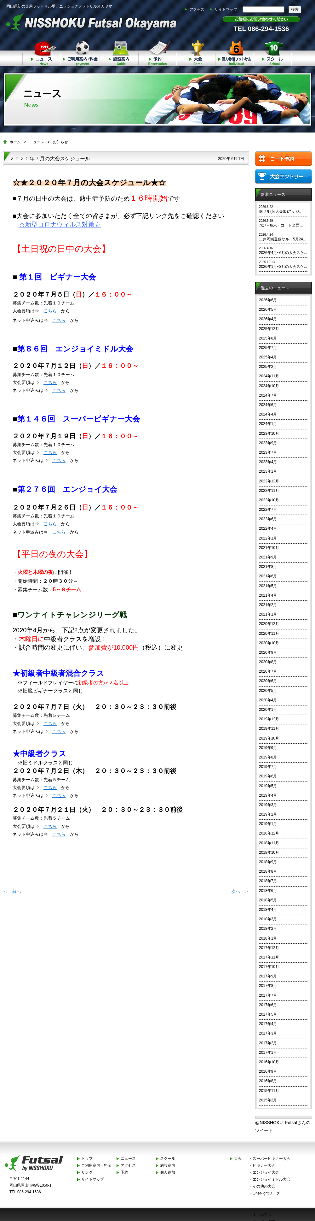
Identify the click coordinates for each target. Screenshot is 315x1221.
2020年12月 (269, 624)
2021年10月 (269, 548)
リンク (87, 1172)
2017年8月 (268, 985)
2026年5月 (268, 309)
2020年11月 (269, 633)
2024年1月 (268, 424)
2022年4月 (268, 528)
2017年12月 (269, 948)
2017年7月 (268, 995)
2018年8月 (268, 871)
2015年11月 (269, 1090)
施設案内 (118, 52)
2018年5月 (268, 900)
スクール (273, 52)
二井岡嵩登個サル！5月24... (282, 239)
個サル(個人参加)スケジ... (280, 211)
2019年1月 (268, 824)
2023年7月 (268, 452)
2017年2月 (268, 1043)
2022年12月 (269, 481)
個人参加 (234, 52)
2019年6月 (268, 776)
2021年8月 (268, 566)
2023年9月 (268, 443)
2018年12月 (269, 833)
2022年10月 (269, 500)
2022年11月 (269, 490)
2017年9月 (268, 976)
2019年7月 (268, 766)
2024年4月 (268, 414)
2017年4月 (268, 1024)
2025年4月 (268, 357)
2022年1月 (268, 538)
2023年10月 (269, 433)
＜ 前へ (12, 891)
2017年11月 (269, 957)
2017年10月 (269, 966)
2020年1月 (268, 709)
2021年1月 (268, 614)
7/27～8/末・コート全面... (281, 225)
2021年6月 (268, 576)
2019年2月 (268, 814)
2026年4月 (268, 319)
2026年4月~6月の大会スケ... (283, 253)
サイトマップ (226, 9)
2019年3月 (268, 805)
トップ (87, 1158)
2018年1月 (268, 938)
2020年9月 (268, 652)
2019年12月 (269, 719)
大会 (195, 52)
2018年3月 (268, 919)
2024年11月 (269, 376)
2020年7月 (268, 671)
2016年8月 (268, 1081)
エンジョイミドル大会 (271, 1179)
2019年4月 (268, 795)
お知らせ (60, 142)
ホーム (15, 142)
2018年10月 (269, 852)
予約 (157, 52)
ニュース (41, 52)
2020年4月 (268, 700)
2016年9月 (268, 1071)
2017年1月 (268, 1052)
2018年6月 (268, 890)
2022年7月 (268, 509)
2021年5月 (268, 586)
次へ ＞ (240, 891)
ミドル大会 (262, 1214)
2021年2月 (268, 605)
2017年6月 (268, 1005)
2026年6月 (268, 300)
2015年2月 (268, 1100)
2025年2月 (268, 366)
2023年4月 (268, 462)
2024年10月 (269, 386)
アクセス (196, 9)
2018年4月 (268, 909)
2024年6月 (268, 405)
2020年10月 (269, 643)
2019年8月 (268, 757)
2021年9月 (268, 557)
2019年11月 (269, 728)
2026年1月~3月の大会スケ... (283, 266)
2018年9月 (268, 862)
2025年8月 (268, 338)
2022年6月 (268, 519)
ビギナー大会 (264, 1165)
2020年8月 (268, 662)
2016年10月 (269, 1062)
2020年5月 (268, 690)
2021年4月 (268, 595)
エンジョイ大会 (266, 1172)
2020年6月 (268, 681)
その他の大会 (264, 1186)
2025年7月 (268, 347)
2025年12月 (269, 329)
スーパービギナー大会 (271, 1158)
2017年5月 (268, 1014)
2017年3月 (268, 1033)
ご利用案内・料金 (80, 52)
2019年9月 (268, 748)
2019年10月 (269, 738)
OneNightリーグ (266, 1193)
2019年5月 (268, 786)
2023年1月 (268, 471)
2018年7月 (268, 881)
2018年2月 (268, 928)
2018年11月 (269, 843)
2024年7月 (268, 395)
